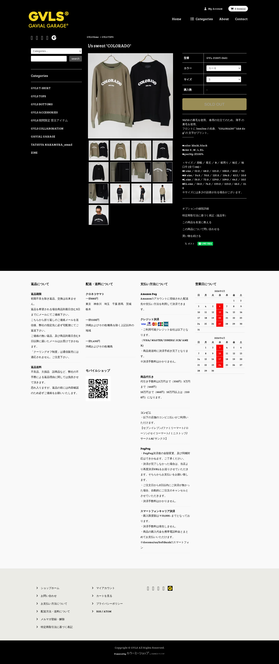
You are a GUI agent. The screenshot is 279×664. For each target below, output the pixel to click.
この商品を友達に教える (197, 222)
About (224, 19)
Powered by (139, 653)
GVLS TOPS (108, 36)
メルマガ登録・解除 (53, 619)
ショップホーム (50, 588)
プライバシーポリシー (109, 603)
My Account (215, 8)
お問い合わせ (49, 596)
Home (176, 19)
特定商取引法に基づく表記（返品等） (204, 215)
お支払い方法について (54, 603)
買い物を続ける (191, 236)
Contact (241, 19)
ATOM (107, 611)
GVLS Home (93, 36)
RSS (98, 611)
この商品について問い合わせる (200, 229)
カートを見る (104, 596)
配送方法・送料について (55, 611)
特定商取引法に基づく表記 (57, 627)
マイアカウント (105, 588)
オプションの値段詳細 (195, 208)
